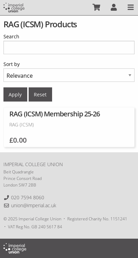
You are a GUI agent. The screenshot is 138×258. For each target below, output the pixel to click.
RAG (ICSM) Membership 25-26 (54, 113)
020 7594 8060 (27, 197)
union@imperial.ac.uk (33, 205)
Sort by (11, 64)
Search (11, 36)
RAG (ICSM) (21, 124)
